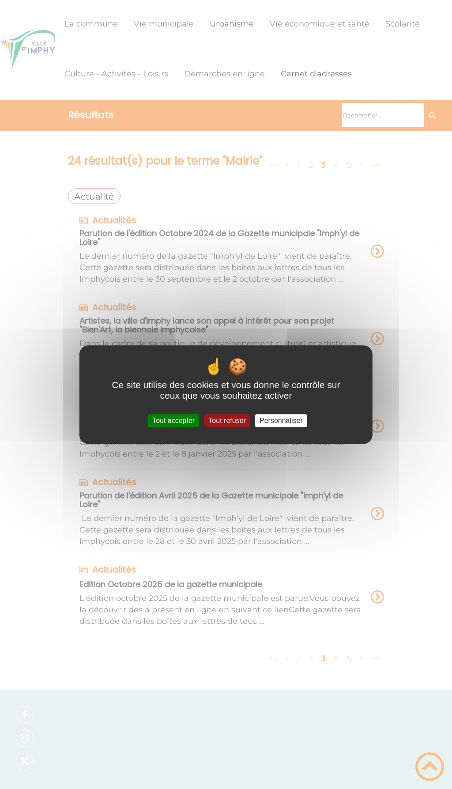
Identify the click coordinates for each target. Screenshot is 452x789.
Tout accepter (173, 420)
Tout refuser (226, 420)
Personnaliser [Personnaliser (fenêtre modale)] (281, 420)
